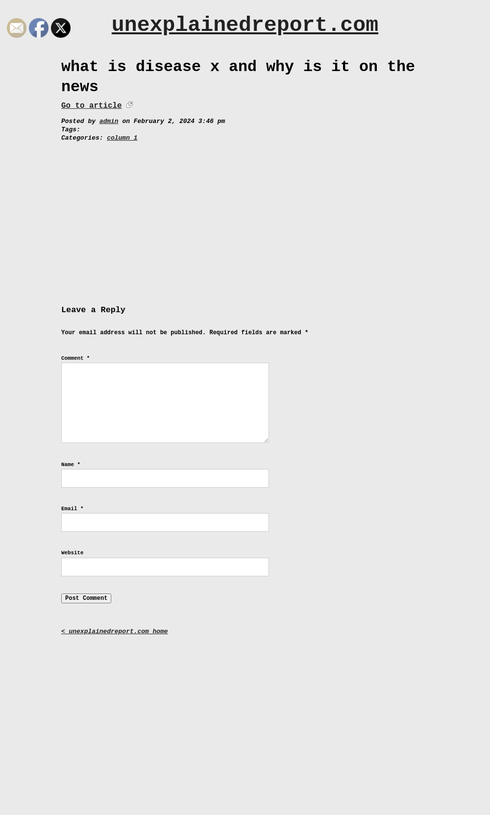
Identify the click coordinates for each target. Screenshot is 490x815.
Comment (75, 358)
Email (72, 509)
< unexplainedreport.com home (114, 631)
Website (72, 553)
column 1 (122, 138)
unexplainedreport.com (245, 25)
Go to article (91, 105)
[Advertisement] (245, 216)
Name (70, 465)
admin (109, 121)
